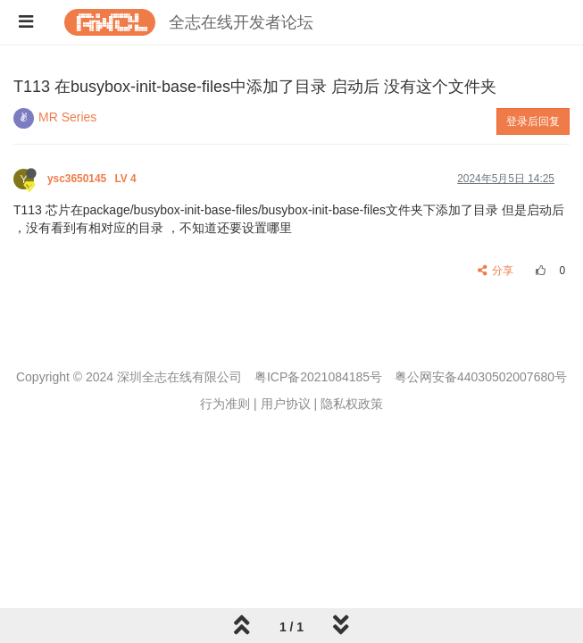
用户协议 (286, 404)
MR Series (67, 117)
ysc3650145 (93, 178)
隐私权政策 (352, 404)
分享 (496, 270)
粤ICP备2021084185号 (318, 377)
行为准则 (225, 404)
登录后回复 (533, 121)
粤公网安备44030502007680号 (481, 377)
